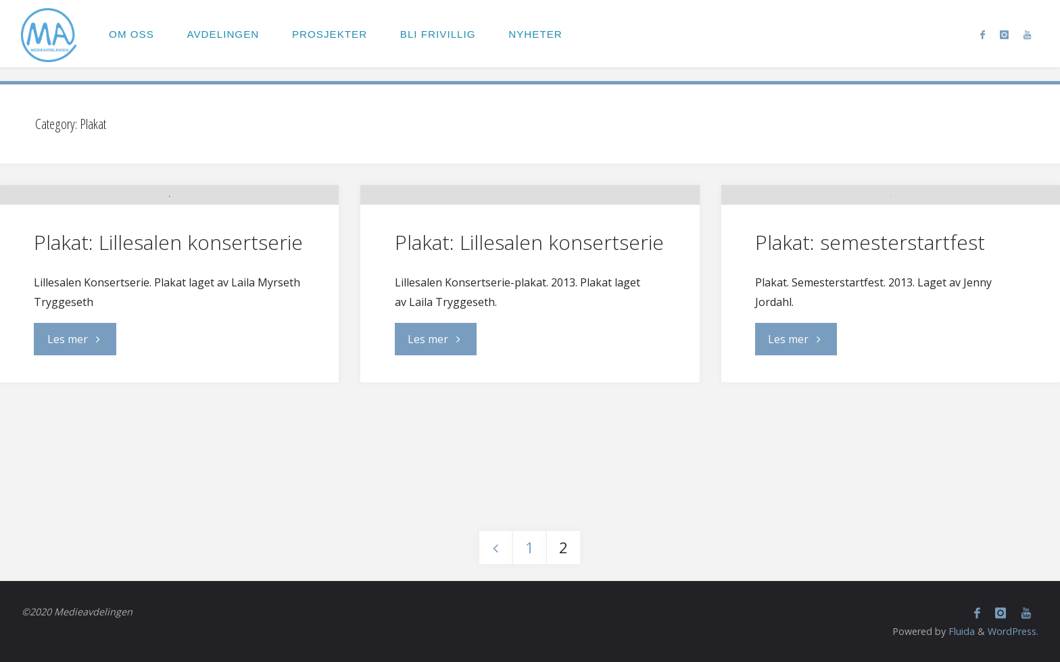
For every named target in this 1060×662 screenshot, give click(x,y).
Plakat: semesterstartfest (870, 338)
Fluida (960, 631)
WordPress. (1013, 631)
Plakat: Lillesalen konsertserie (168, 346)
